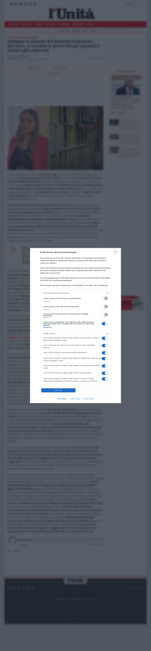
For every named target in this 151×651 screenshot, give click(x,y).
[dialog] (75, 325)
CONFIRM (58, 390)
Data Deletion (62, 399)
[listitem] (75, 293)
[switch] (105, 298)
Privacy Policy (89, 399)
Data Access (75, 399)
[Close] (116, 252)
